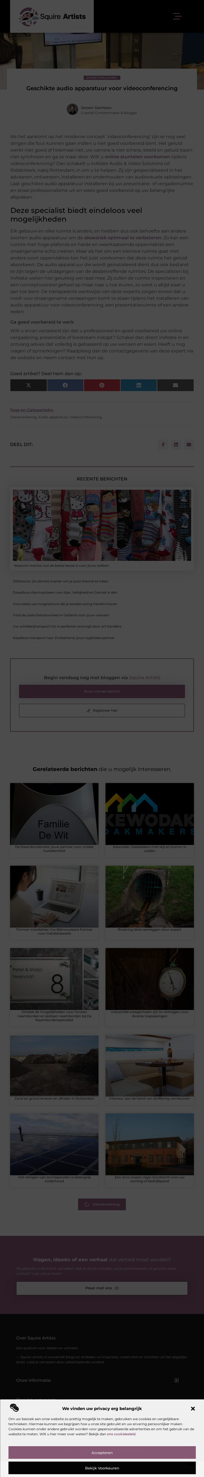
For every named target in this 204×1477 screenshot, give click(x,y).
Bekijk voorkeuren (102, 1468)
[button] (193, 1408)
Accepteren (102, 1452)
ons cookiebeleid (121, 1434)
